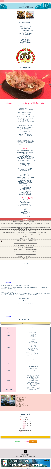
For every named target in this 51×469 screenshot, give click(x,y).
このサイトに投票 (33, 441)
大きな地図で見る (8, 282)
